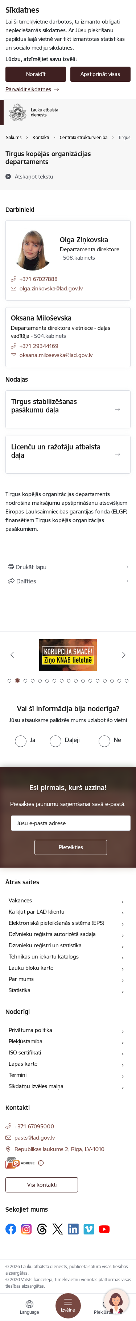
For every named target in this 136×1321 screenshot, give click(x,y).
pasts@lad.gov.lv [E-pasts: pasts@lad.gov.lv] (35, 1137)
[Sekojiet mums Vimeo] (88, 1229)
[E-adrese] (19, 1163)
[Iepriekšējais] (12, 654)
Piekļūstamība (25, 1041)
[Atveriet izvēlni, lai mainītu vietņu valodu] (29, 1308)
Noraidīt (35, 74)
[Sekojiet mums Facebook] (10, 1229)
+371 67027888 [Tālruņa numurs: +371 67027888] (39, 279)
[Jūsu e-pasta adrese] (71, 823)
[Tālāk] (124, 654)
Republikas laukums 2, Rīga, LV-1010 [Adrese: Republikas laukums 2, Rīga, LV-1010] (59, 1149)
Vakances (20, 900)
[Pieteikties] (70, 847)
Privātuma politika (30, 1030)
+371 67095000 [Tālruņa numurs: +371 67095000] (34, 1126)
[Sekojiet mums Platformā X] (57, 1229)
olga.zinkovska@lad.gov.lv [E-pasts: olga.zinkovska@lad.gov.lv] (51, 288)
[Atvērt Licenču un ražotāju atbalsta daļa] (117, 454)
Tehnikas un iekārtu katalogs (44, 956)
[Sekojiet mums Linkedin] (73, 1229)
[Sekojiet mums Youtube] (104, 1228)
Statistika (19, 990)
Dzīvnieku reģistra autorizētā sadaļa (52, 934)
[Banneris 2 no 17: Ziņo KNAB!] (68, 654)
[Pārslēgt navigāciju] (68, 1305)
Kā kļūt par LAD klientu (37, 911)
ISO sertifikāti (25, 1052)
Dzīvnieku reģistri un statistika (45, 945)
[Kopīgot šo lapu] (68, 581)
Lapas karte (23, 1063)
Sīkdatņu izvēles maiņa (36, 1086)
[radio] (25, 739)
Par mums (21, 979)
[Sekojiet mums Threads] (42, 1229)
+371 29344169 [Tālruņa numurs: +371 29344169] (39, 346)
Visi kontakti (42, 1184)
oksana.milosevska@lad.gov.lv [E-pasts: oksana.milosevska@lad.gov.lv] (56, 355)
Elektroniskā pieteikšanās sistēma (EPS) (56, 922)
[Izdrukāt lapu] (68, 567)
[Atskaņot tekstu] (34, 176)
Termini (17, 1075)
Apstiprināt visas (100, 74)
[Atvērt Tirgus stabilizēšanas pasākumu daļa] (117, 410)
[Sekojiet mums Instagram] (26, 1229)
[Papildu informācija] (41, 1163)
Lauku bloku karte (31, 967)
